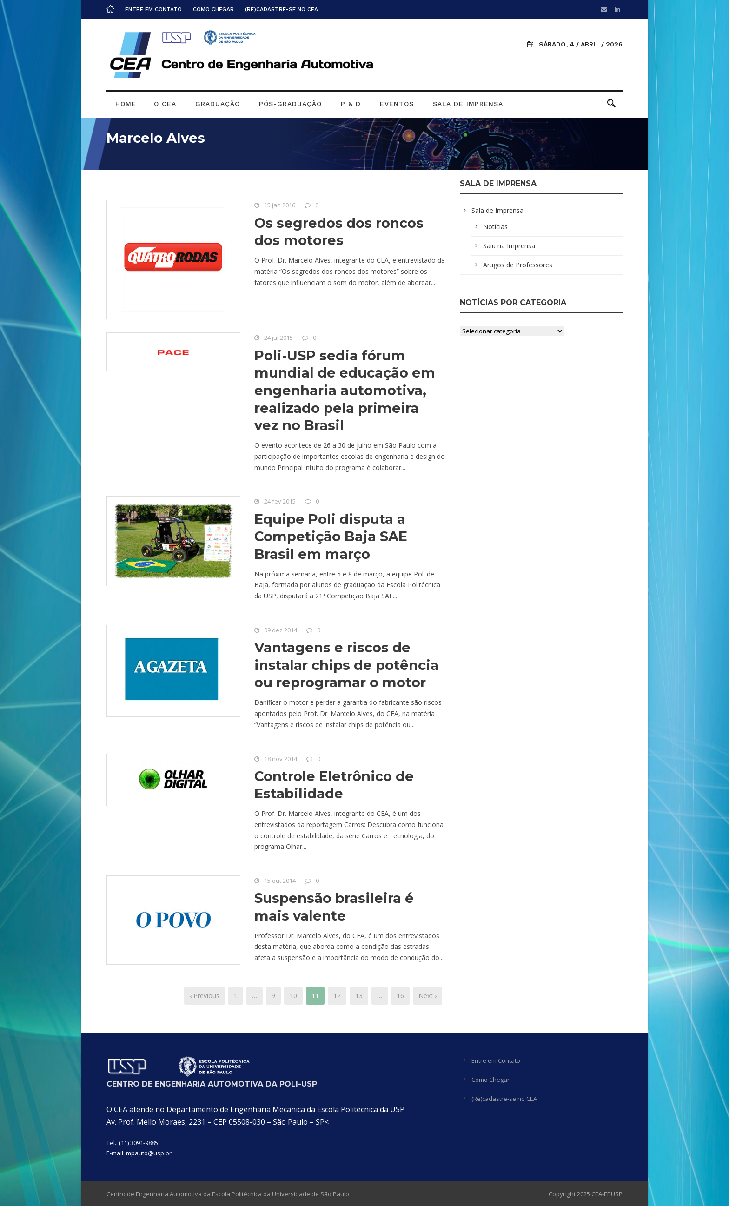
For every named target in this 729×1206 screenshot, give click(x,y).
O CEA (165, 103)
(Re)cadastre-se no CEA (281, 9)
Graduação (217, 103)
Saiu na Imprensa (509, 245)
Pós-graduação (290, 103)
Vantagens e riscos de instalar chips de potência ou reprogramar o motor (346, 664)
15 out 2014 (280, 880)
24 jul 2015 (278, 337)
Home (125, 103)
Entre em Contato (153, 9)
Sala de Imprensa (468, 103)
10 (293, 995)
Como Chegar (213, 9)
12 (337, 995)
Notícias (495, 226)
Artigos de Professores (517, 264)
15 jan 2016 (279, 205)
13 (359, 995)
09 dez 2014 (280, 630)
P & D (351, 103)
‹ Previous (204, 995)
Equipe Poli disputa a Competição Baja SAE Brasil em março (330, 536)
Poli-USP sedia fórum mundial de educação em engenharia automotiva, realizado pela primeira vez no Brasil (344, 390)
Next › (427, 995)
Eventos (397, 103)
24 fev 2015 (280, 501)
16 (400, 995)
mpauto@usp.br (149, 1153)
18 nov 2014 (280, 759)
